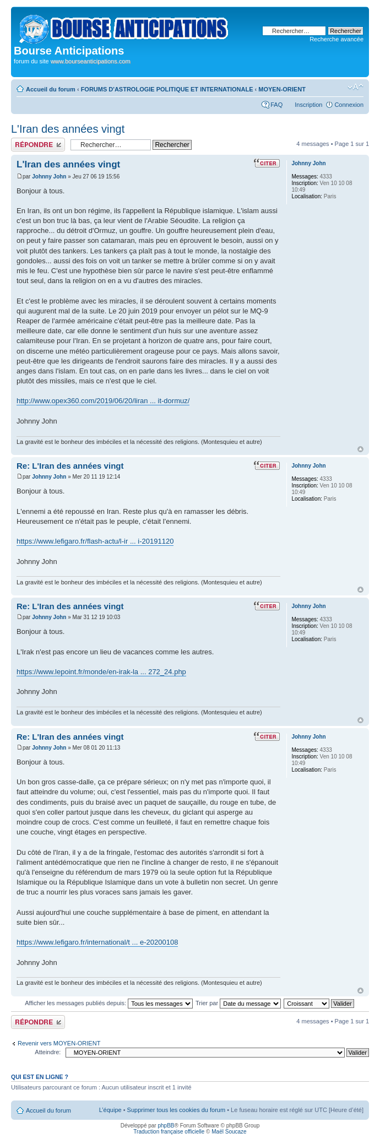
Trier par (238, 1003)
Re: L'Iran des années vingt (70, 465)
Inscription (308, 104)
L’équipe (110, 1110)
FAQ (276, 104)
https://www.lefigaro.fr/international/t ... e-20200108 (97, 942)
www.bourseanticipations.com (91, 61)
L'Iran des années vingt (67, 129)
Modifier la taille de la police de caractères (355, 87)
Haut (360, 449)
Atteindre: (48, 1052)
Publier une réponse (38, 144)
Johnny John (49, 177)
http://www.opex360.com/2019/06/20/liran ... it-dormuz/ (103, 401)
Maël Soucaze (228, 1132)
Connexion (348, 104)
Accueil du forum (50, 89)
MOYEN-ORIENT (282, 89)
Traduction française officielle (168, 1132)
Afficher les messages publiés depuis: (109, 1003)
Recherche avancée (336, 39)
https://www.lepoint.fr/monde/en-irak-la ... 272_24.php (101, 672)
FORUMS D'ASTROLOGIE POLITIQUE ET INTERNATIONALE (167, 89)
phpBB (166, 1126)
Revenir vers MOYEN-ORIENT (59, 1043)
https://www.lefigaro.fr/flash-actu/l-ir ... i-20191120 (95, 541)
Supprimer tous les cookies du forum (176, 1110)
